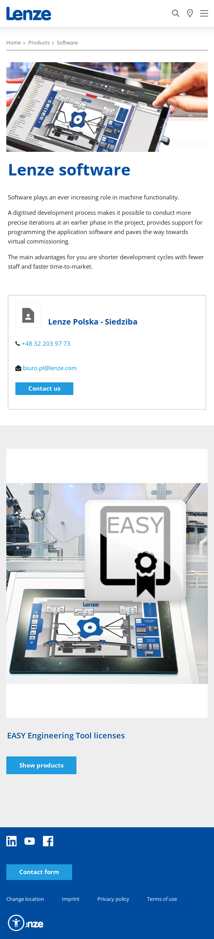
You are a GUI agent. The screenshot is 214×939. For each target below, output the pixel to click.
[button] (16, 923)
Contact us (44, 388)
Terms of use (162, 898)
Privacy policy (113, 898)
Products (39, 42)
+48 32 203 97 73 (46, 343)
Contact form (39, 872)
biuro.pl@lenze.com (50, 368)
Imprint (71, 898)
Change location (25, 898)
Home (13, 42)
